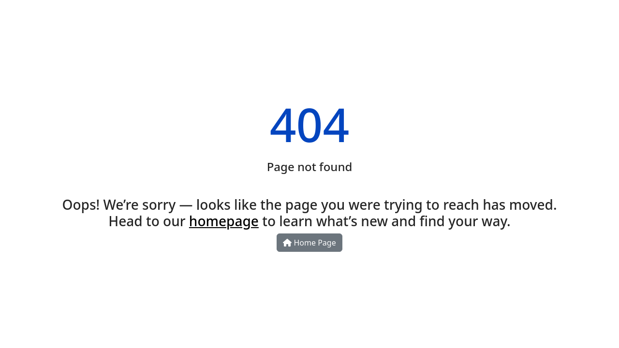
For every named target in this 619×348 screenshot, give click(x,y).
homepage (224, 221)
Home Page (309, 242)
